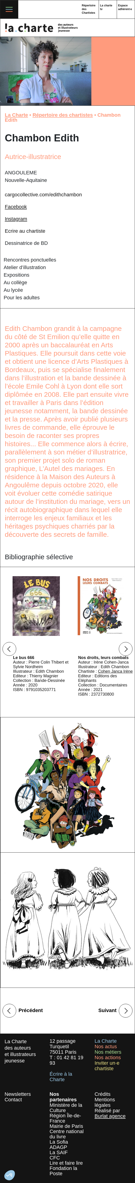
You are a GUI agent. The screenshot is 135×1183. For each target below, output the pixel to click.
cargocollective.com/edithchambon (43, 194)
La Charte (16, 115)
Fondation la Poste (63, 1170)
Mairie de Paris (66, 1126)
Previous (9, 649)
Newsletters (18, 1094)
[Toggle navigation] (9, 9)
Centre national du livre (67, 1134)
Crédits (103, 1094)
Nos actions (108, 1057)
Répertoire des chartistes (62, 115)
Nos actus (106, 1046)
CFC (55, 1158)
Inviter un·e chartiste (107, 1065)
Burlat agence (110, 1116)
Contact (13, 1099)
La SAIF (59, 1152)
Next (125, 649)
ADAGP (58, 1147)
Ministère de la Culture (66, 1107)
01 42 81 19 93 (66, 1060)
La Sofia (59, 1142)
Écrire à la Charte (61, 1076)
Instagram (16, 219)
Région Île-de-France (65, 1118)
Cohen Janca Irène (115, 671)
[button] (9, 1175)
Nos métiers (108, 1052)
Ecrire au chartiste (25, 231)
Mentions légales (105, 1102)
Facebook (16, 207)
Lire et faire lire (66, 1163)
